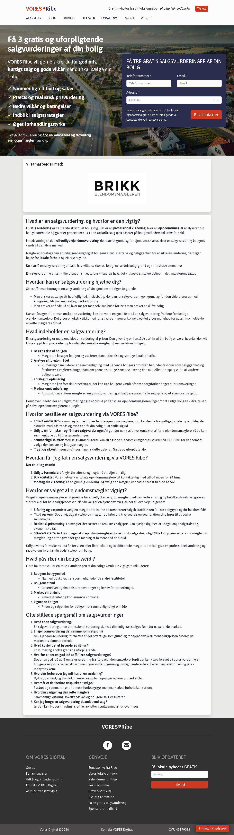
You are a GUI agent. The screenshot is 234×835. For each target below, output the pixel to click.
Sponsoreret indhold (103, 808)
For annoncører (36, 773)
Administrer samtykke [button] (41, 791)
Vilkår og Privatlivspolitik (44, 779)
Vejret (146, 18)
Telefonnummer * (138, 76)
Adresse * (133, 92)
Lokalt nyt (110, 18)
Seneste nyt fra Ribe (103, 767)
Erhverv (69, 18)
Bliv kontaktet (206, 114)
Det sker (88, 18)
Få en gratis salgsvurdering (107, 803)
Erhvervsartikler (100, 791)
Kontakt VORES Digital (42, 785)
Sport (130, 18)
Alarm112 (33, 18)
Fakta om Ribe (99, 785)
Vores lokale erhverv (103, 773)
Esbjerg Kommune (101, 797)
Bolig (52, 18)
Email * (182, 76)
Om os (30, 767)
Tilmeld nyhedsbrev (212, 828)
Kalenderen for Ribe (103, 779)
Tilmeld (201, 8)
